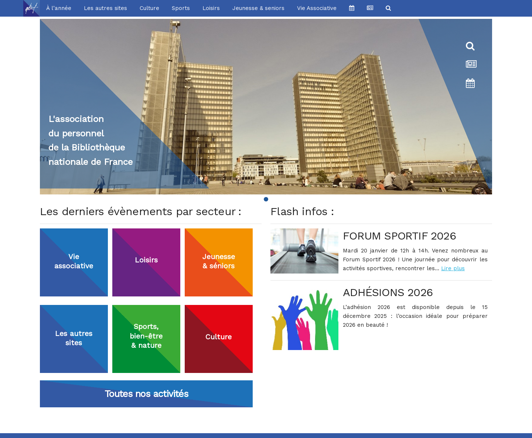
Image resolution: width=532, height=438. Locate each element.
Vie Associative (317, 8)
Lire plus (453, 268)
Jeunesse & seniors (258, 8)
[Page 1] (266, 199)
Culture (149, 8)
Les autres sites (105, 8)
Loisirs (211, 8)
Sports (181, 8)
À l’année (58, 8)
